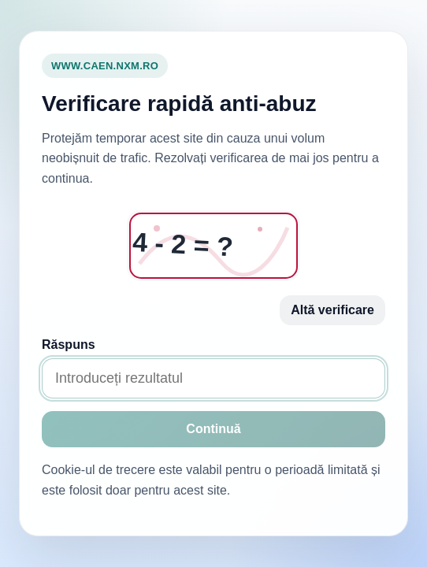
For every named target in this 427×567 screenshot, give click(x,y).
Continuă (213, 428)
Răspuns (68, 344)
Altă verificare (332, 310)
